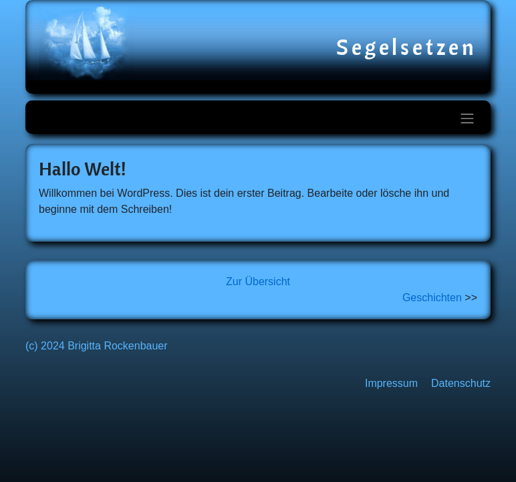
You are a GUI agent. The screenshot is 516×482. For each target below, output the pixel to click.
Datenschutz (461, 383)
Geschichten (432, 297)
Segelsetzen (406, 46)
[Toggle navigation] (467, 118)
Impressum (391, 383)
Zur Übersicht (258, 281)
